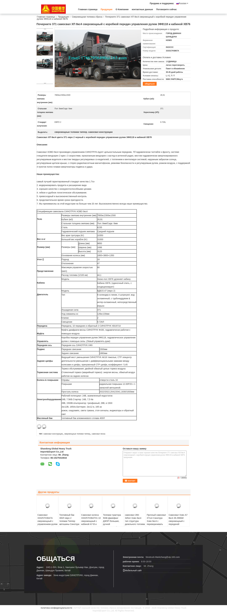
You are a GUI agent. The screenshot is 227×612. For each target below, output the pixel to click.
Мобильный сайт (132, 570)
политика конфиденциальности (56, 608)
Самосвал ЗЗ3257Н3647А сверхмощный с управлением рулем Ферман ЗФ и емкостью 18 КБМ (47, 523)
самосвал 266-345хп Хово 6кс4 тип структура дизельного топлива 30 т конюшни (135, 521)
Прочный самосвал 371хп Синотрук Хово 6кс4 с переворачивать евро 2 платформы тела (156, 523)
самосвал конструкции (53, 434)
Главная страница (87, 9)
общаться (150, 84)
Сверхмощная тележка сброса (87, 17)
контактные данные (142, 9)
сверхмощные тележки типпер (77, 434)
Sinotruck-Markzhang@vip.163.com (163, 557)
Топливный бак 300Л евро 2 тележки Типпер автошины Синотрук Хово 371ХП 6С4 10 (69, 521)
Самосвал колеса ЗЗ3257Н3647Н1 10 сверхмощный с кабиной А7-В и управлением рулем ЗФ (91, 523)
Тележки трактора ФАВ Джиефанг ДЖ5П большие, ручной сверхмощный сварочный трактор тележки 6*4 (112, 524)
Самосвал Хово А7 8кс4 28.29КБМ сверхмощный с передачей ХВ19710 (178, 521)
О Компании (122, 9)
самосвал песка (98, 434)
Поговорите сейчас (166, 9)
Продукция (106, 9)
